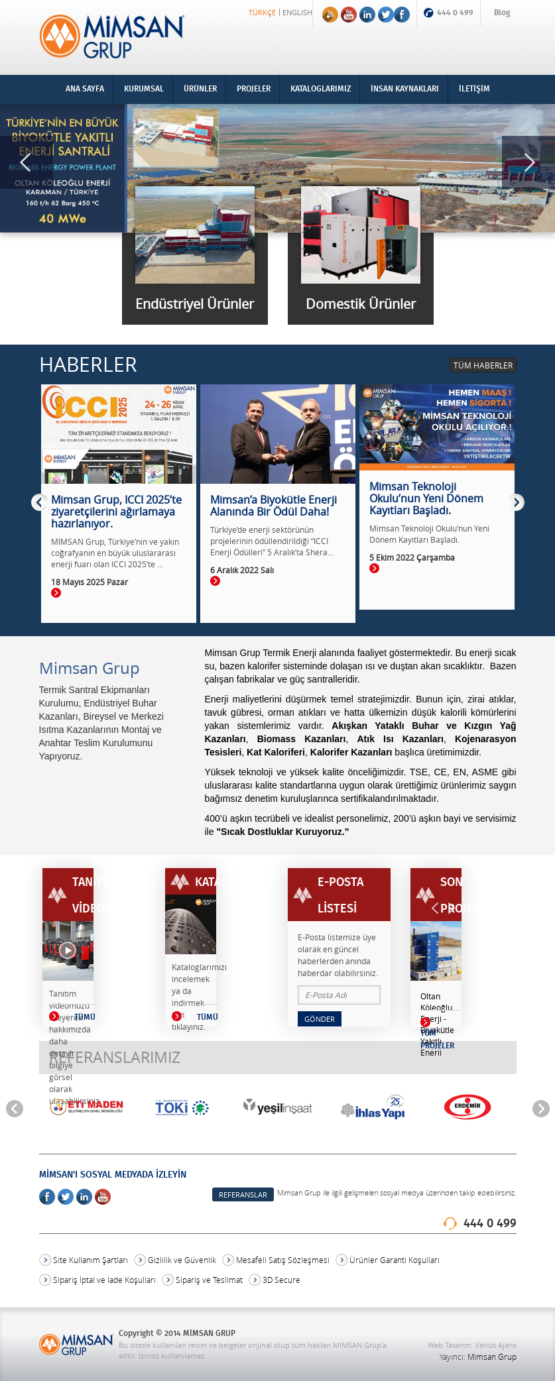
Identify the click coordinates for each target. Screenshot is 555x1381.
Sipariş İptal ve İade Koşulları (104, 1280)
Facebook (402, 15)
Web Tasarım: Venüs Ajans (472, 1345)
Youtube (349, 15)
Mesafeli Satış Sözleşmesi (283, 1260)
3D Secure (281, 1280)
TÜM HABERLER (483, 365)
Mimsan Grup (492, 1356)
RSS (330, 15)
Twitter (386, 15)
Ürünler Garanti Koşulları (394, 1260)
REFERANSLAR (243, 1194)
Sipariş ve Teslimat (209, 1280)
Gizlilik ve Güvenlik (182, 1260)
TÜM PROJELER (437, 1039)
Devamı (56, 593)
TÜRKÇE (262, 12)
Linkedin (367, 15)
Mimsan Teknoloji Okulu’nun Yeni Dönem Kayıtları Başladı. (429, 534)
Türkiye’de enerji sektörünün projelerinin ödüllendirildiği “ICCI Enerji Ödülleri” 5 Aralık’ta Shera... (272, 540)
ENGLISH (297, 12)
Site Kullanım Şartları (90, 1260)
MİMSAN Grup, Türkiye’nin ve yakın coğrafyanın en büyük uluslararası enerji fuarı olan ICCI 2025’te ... (115, 552)
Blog (502, 13)
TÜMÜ (54, 1016)
